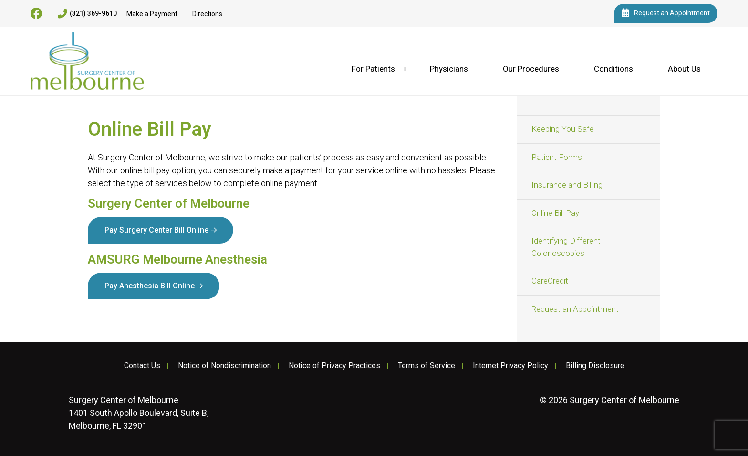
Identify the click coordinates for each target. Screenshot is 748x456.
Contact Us (142, 366)
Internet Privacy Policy (510, 366)
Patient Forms (556, 157)
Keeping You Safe (562, 129)
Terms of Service (426, 366)
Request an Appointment (666, 13)
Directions (207, 14)
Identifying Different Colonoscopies (566, 247)
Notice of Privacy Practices (334, 366)
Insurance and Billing (567, 185)
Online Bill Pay (555, 213)
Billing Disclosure (595, 366)
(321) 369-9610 (87, 14)
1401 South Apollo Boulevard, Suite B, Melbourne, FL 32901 (138, 413)
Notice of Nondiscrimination (224, 366)
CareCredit (549, 281)
